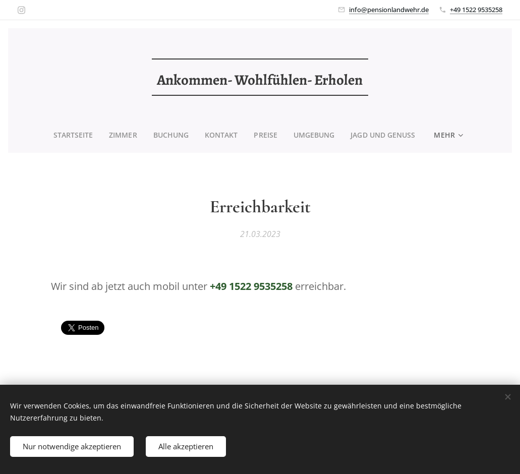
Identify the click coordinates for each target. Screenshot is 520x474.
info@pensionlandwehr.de (389, 9)
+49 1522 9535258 (476, 9)
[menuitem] (74, 135)
